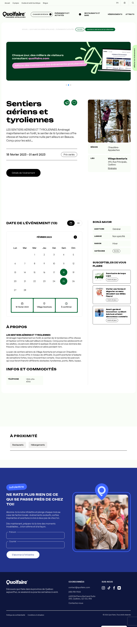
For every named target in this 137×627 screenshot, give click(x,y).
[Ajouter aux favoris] (74, 103)
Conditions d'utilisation (36, 615)
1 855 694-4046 (30, 380)
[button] (66, 85)
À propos (16, 3)
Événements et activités (65, 29)
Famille (116, 251)
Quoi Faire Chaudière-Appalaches (42, 29)
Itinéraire (112, 168)
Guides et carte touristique (31, 3)
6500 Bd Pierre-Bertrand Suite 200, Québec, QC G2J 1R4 (81, 597)
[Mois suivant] (75, 237)
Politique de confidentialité (15, 615)
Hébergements (115, 14)
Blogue (45, 3)
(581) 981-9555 (74, 592)
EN (117, 3)
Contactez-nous (75, 603)
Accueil (7, 3)
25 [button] (63, 281)
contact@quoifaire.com (79, 587)
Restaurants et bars (92, 14)
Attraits (130, 14)
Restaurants (18, 445)
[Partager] (67, 103)
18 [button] (64, 272)
